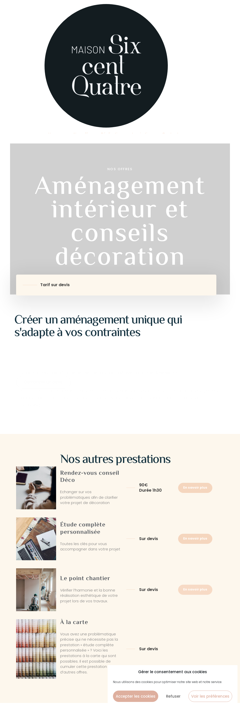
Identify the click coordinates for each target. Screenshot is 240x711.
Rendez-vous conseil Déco (89, 477)
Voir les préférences (210, 696)
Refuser (173, 696)
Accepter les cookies (135, 696)
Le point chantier (85, 578)
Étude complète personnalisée (82, 528)
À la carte (74, 622)
